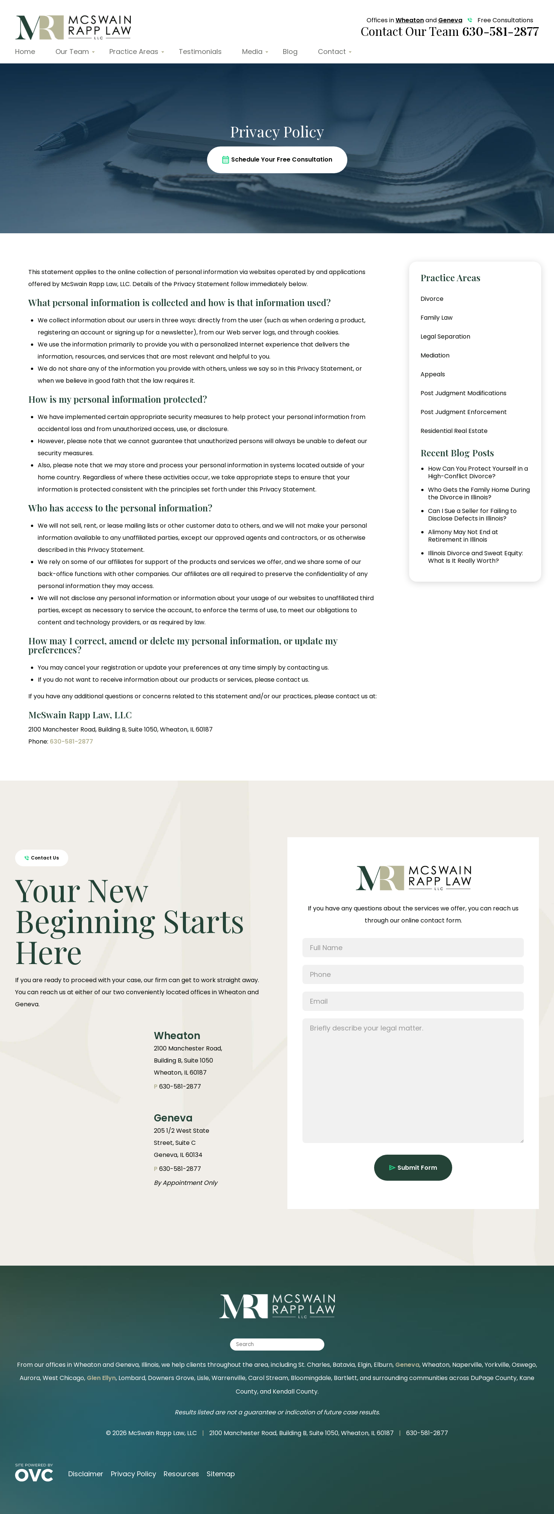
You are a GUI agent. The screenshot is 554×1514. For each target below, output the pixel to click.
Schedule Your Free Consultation (277, 159)
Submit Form (413, 1167)
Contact (332, 51)
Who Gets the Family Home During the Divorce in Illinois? (479, 493)
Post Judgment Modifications (463, 393)
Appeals (432, 374)
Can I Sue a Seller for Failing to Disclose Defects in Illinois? (472, 514)
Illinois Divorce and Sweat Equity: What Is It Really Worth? (475, 557)
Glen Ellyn (101, 1378)
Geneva (450, 20)
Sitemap (221, 1474)
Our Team (72, 51)
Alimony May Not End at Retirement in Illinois (463, 536)
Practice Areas (133, 51)
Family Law (436, 317)
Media (252, 51)
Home (25, 51)
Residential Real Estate (454, 431)
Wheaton (410, 20)
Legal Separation (445, 336)
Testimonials (200, 51)
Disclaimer (85, 1474)
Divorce (432, 298)
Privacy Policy (133, 1474)
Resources (181, 1474)
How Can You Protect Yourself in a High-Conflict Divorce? (478, 472)
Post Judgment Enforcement (463, 412)
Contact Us (42, 858)
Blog (290, 51)
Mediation (435, 355)
